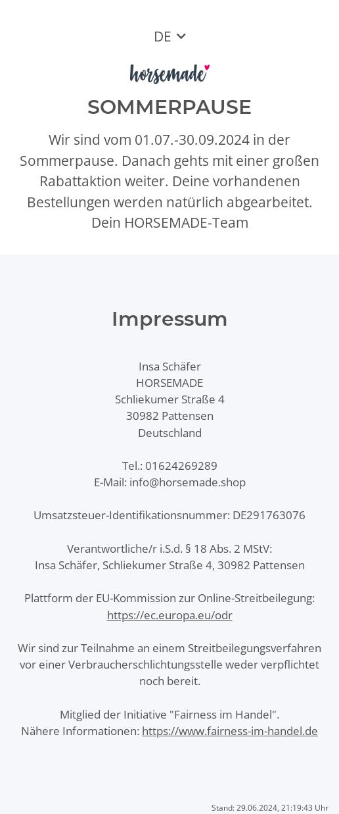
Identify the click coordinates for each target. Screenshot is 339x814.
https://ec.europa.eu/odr (170, 615)
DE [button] (162, 36)
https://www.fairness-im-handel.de (230, 730)
